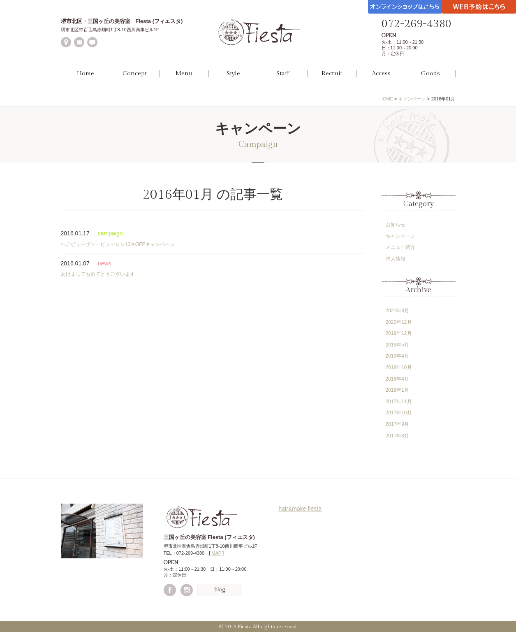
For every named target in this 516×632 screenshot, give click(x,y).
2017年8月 (397, 436)
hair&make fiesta (300, 508)
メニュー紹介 (400, 247)
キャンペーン (412, 98)
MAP (216, 553)
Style (233, 73)
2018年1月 (397, 390)
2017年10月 (399, 413)
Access (381, 73)
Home (85, 73)
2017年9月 (397, 424)
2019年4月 (397, 356)
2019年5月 (397, 345)
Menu (184, 73)
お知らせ (395, 225)
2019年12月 (399, 333)
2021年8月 (397, 311)
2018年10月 (399, 367)
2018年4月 (397, 379)
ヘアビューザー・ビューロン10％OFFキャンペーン (118, 244)
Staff (282, 73)
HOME (386, 98)
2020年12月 (399, 322)
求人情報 (395, 259)
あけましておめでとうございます (98, 274)
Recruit (332, 73)
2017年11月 (399, 401)
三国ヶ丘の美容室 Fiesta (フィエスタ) (209, 537)
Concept (135, 73)
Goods (430, 73)
